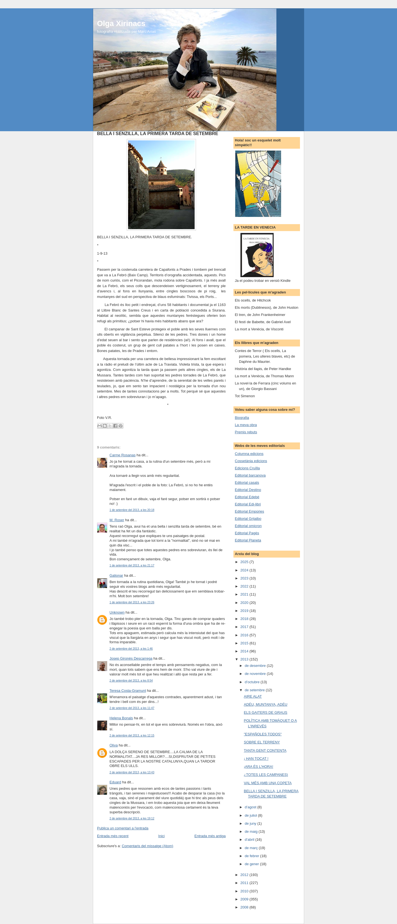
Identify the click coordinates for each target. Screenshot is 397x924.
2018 (245, 619)
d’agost (251, 807)
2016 (245, 635)
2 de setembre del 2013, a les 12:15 (132, 735)
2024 (245, 570)
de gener (252, 864)
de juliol (251, 815)
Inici (161, 836)
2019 (245, 611)
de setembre (255, 690)
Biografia (242, 418)
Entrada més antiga (210, 836)
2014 (245, 651)
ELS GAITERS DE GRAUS (265, 712)
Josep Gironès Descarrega (131, 658)
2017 (245, 627)
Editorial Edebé (247, 497)
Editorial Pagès (247, 533)
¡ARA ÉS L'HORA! (258, 766)
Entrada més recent (112, 836)
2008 (245, 907)
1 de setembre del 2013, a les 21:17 (132, 565)
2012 (245, 875)
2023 (245, 578)
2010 (245, 891)
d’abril (250, 839)
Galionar (116, 575)
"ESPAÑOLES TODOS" (262, 734)
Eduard (115, 782)
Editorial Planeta (248, 540)
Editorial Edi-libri (248, 504)
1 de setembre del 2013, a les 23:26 (132, 602)
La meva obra (246, 425)
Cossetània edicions (251, 461)
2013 (245, 659)
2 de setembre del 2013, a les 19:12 (132, 818)
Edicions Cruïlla (247, 468)
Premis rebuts (246, 432)
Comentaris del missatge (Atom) (147, 846)
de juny (251, 823)
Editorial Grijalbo (248, 519)
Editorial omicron (248, 526)
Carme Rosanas (123, 455)
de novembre (256, 674)
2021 (245, 594)
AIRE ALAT (253, 696)
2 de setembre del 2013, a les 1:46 (131, 648)
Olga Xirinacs (121, 23)
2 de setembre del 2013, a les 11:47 (132, 708)
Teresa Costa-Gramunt (128, 690)
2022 (245, 586)
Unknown (117, 612)
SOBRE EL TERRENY (262, 742)
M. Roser (117, 520)
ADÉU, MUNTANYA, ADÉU (265, 704)
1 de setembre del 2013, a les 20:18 (132, 510)
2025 (245, 562)
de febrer (252, 856)
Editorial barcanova (250, 475)
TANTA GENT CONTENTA (265, 750)
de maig (252, 831)
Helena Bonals (121, 718)
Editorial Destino (248, 490)
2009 (245, 899)
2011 (245, 883)
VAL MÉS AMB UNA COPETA (267, 783)
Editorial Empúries (249, 511)
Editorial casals (247, 482)
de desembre (256, 666)
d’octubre (253, 682)
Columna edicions (249, 454)
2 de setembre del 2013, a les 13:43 (132, 772)
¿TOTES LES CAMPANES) (266, 775)
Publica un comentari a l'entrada (122, 828)
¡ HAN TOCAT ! (256, 758)
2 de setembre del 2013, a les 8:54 (131, 680)
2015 (245, 643)
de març (252, 848)
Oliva (114, 745)
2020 (245, 603)
